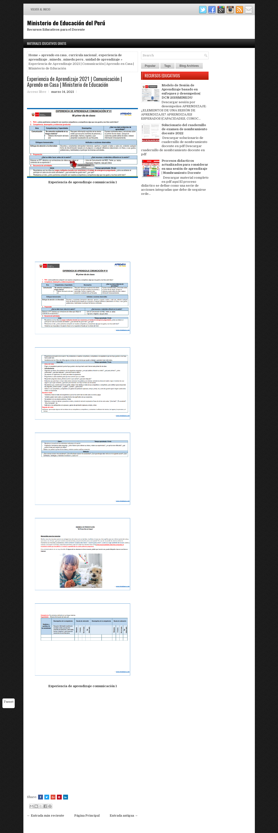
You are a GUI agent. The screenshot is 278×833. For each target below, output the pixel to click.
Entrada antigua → (124, 815)
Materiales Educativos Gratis (46, 43)
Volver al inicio (40, 9)
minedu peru (73, 59)
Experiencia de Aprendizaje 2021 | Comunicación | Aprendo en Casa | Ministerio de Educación (74, 81)
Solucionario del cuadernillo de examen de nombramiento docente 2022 (184, 129)
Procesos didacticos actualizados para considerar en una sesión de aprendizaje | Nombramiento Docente (185, 167)
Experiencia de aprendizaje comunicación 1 (82, 182)
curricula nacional (82, 55)
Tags (167, 66)
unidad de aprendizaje (102, 59)
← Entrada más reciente (45, 815)
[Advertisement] (82, 222)
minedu (55, 59)
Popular (150, 66)
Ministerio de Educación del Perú (66, 22)
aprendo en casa (54, 55)
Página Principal (87, 815)
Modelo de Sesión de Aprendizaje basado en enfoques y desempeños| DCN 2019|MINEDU (181, 91)
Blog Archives (189, 66)
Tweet (9, 702)
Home (33, 55)
